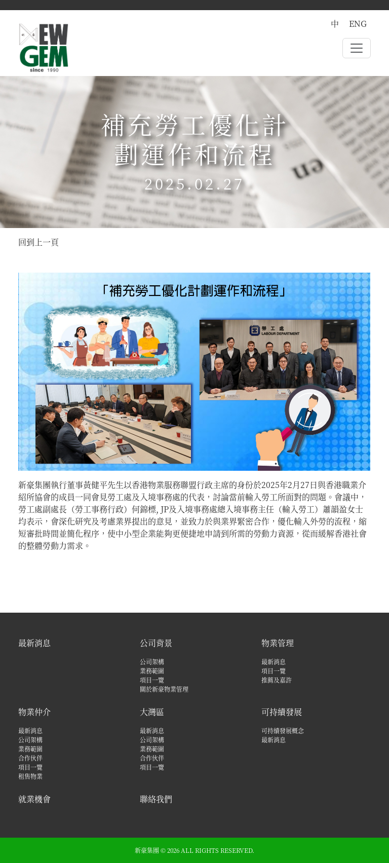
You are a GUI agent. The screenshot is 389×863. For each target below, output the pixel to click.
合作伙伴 (30, 758)
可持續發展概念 (282, 730)
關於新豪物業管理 (164, 689)
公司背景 (156, 643)
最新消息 (34, 643)
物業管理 (277, 643)
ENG (358, 23)
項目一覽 (152, 680)
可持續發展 (281, 712)
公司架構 (152, 661)
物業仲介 (34, 712)
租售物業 (30, 776)
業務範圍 (152, 670)
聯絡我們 (156, 799)
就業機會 (34, 799)
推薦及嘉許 (276, 680)
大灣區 (152, 712)
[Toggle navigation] (356, 48)
